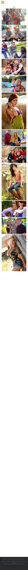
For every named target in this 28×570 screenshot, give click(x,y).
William (21, 561)
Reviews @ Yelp (15, 563)
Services (24, 561)
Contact (14, 562)
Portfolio (12, 561)
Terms (20, 563)
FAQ (11, 563)
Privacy (23, 563)
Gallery (5, 563)
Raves (8, 563)
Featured (8, 561)
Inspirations (17, 561)
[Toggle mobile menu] (26, 2)
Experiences (4, 561)
